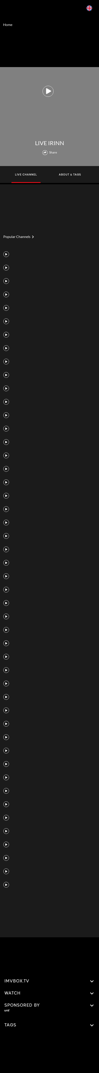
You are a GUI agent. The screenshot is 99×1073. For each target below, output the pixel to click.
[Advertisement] (50, 48)
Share (49, 152)
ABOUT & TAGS (70, 175)
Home (7, 24)
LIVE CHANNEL (26, 175)
